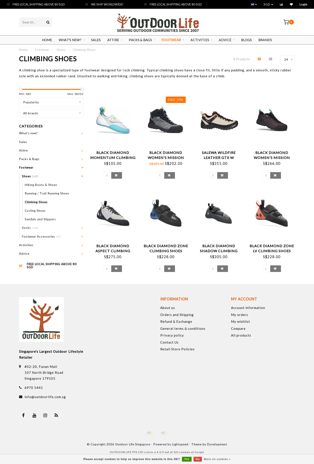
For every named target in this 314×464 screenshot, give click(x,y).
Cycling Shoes (35, 210)
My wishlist (240, 321)
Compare (238, 328)
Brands (265, 40)
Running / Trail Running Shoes (47, 193)
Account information (248, 308)
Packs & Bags (140, 40)
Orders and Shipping (177, 315)
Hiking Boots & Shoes (41, 185)
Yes (186, 459)
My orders (239, 315)
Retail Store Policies (177, 349)
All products (241, 335)
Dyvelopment (217, 444)
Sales (96, 40)
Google (199, 452)
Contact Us (169, 342)
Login (303, 4)
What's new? (70, 40)
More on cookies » (217, 459)
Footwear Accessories (41, 236)
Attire (113, 40)
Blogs (246, 40)
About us (167, 308)
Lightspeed (180, 444)
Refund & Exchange (176, 321)
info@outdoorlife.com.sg (45, 397)
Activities (200, 40)
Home (47, 40)
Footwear (171, 40)
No (198, 459)
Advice (225, 40)
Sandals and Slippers (40, 219)
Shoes (30, 176)
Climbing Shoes (36, 202)
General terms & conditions (182, 328)
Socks (30, 227)
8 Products (241, 59)
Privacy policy (172, 335)
